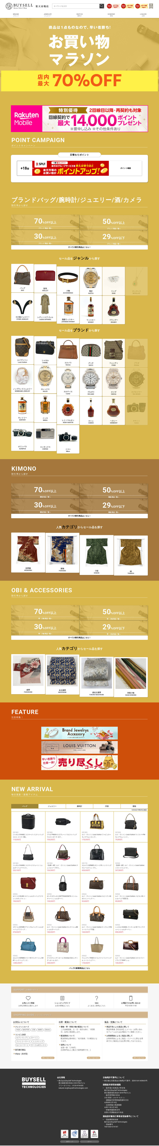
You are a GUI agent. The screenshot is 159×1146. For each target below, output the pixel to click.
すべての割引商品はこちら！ (79, 247)
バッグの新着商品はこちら (79, 968)
